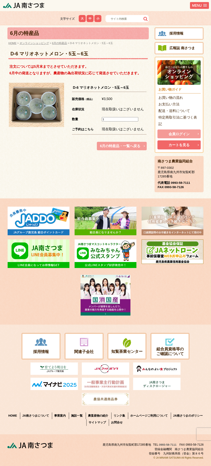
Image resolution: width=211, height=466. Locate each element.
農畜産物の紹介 (98, 415)
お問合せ (117, 422)
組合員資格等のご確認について (170, 351)
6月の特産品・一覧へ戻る (120, 146)
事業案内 (60, 415)
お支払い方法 (168, 104)
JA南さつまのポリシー (188, 415)
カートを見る (179, 145)
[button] (199, 5)
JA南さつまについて (35, 415)
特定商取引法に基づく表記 (177, 120)
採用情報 (176, 33)
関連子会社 (84, 351)
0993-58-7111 (180, 182)
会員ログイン (179, 134)
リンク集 (119, 415)
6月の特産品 (59, 43)
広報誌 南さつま (182, 48)
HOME (12, 43)
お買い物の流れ (170, 98)
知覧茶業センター (126, 351)
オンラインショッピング (34, 43)
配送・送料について (174, 111)
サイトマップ (97, 422)
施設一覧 (77, 415)
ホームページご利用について (149, 415)
